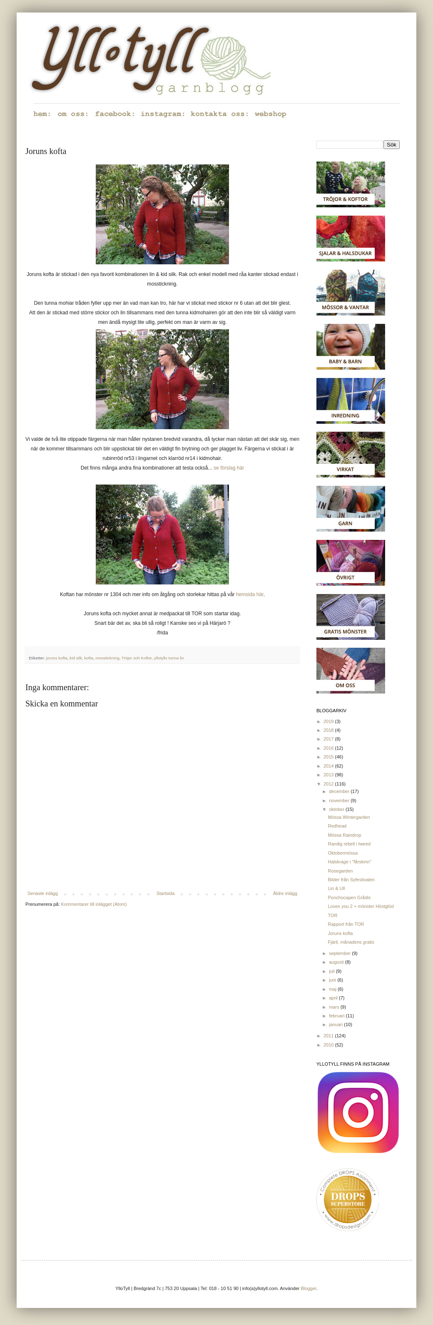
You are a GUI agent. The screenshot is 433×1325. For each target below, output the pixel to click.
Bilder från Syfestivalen (351, 879)
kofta (88, 658)
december (340, 791)
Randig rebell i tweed (349, 843)
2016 (329, 748)
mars (335, 1006)
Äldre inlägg (285, 893)
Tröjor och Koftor (137, 658)
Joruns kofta (340, 933)
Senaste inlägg (42, 893)
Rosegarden (340, 870)
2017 (329, 738)
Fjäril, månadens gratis (351, 942)
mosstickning (107, 658)
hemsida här (250, 594)
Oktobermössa (343, 852)
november (340, 800)
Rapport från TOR (346, 924)
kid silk (76, 658)
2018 (329, 730)
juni (333, 979)
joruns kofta (56, 658)
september (340, 953)
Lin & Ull (336, 888)
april (334, 997)
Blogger (308, 1288)
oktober (337, 809)
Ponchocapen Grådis (349, 897)
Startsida (165, 893)
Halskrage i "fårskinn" (349, 861)
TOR (332, 915)
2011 (329, 1035)
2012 (329, 783)
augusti (337, 962)
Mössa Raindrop (344, 835)
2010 (329, 1044)
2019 (329, 721)
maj (333, 989)
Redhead (337, 825)
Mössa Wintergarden (349, 817)
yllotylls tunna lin (169, 658)
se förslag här (229, 468)
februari (337, 1015)
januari (336, 1024)
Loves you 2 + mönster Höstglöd (360, 906)
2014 (329, 765)
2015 (329, 756)
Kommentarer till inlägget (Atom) (94, 904)
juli (332, 971)
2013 (329, 774)
